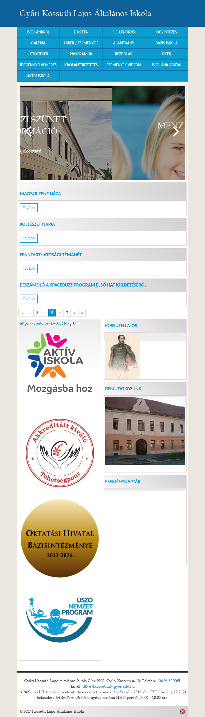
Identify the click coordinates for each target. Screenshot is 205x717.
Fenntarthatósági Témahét (51, 255)
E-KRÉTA (81, 32)
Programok (81, 54)
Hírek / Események (81, 43)
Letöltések (38, 54)
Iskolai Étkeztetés (81, 65)
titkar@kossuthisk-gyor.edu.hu (108, 686)
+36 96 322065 (168, 680)
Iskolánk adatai (166, 65)
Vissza (28, 132)
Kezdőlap (124, 54)
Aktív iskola (38, 76)
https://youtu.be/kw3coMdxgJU (48, 323)
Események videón (124, 65)
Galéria (38, 43)
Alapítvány (123, 43)
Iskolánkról (38, 32)
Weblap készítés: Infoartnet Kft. (182, 711)
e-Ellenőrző (123, 32)
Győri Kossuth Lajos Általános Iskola (85, 13)
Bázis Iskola (166, 43)
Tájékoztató (104, 151)
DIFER (166, 54)
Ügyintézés (166, 32)
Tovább (176, 132)
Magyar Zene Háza (40, 194)
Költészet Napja (37, 224)
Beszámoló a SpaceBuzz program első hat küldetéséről (83, 285)
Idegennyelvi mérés (38, 65)
